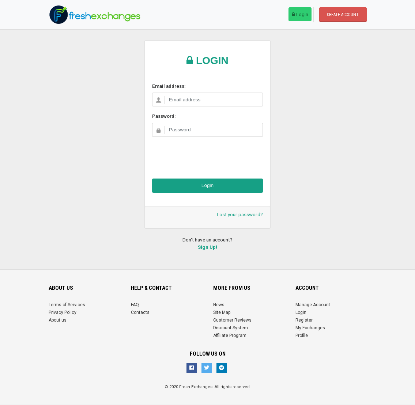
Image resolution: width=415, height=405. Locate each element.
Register (304, 320)
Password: (164, 116)
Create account (343, 14)
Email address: (168, 86)
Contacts (140, 312)
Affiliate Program (229, 335)
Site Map (221, 312)
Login (300, 14)
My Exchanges (310, 327)
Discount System (230, 327)
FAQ (135, 304)
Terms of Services (67, 304)
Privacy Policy (62, 312)
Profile (301, 335)
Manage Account (312, 304)
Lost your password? (240, 214)
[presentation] (207, 157)
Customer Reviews (232, 320)
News (219, 304)
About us (58, 320)
